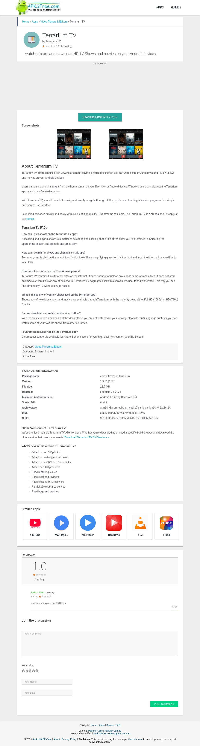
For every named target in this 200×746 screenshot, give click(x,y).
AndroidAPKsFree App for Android (111, 733)
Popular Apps (95, 730)
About (56, 739)
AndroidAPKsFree (42, 739)
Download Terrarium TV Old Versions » (87, 437)
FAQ (118, 725)
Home (25, 21)
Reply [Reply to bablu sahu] (174, 606)
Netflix (30, 218)
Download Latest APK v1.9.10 (100, 116)
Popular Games (112, 730)
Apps (160, 7)
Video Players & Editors (53, 21)
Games (176, 7)
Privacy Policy (69, 739)
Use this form (135, 739)
